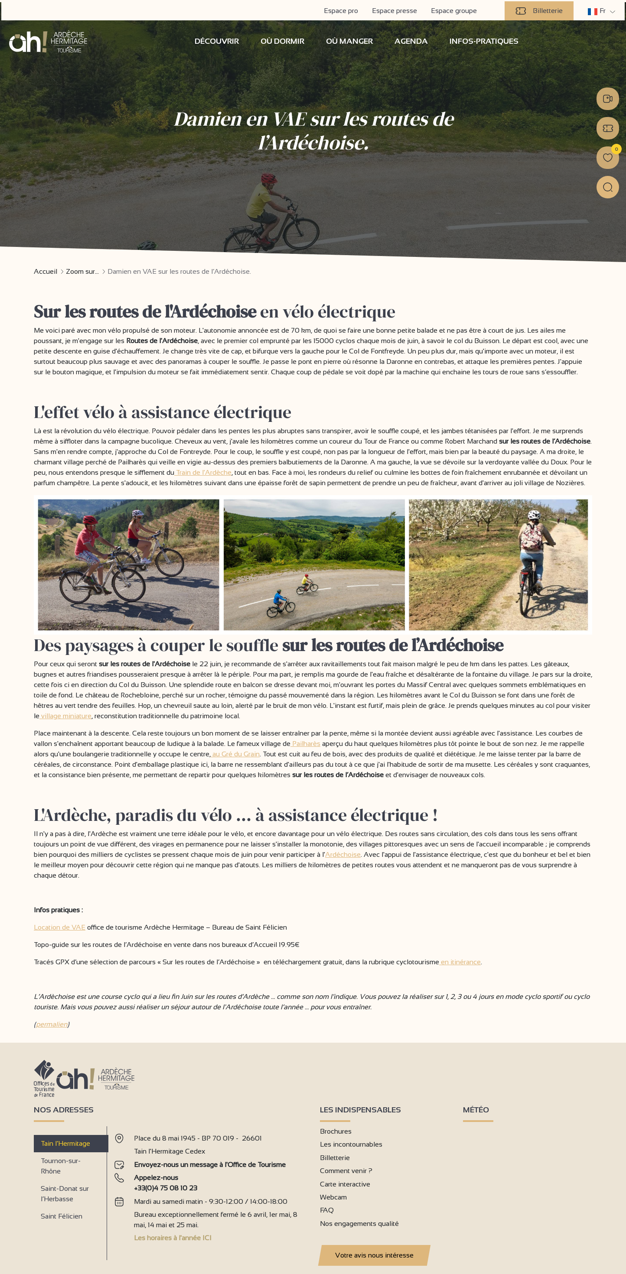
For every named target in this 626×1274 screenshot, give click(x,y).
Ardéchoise (343, 854)
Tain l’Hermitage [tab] (65, 1143)
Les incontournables (351, 1144)
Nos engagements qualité (359, 1223)
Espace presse (395, 9)
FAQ (327, 1209)
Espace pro (342, 9)
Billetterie (540, 9)
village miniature (65, 715)
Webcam (333, 1196)
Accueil (45, 271)
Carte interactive (345, 1183)
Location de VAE (59, 926)
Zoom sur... (82, 271)
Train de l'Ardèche (202, 472)
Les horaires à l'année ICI (173, 1237)
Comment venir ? (346, 1170)
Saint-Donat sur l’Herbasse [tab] (65, 1193)
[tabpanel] (210, 1189)
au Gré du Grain (235, 753)
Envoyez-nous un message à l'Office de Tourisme (210, 1164)
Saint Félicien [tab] (61, 1215)
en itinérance (460, 961)
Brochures (336, 1131)
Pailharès (305, 743)
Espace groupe (455, 9)
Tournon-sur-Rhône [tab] (61, 1165)
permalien (51, 1024)
